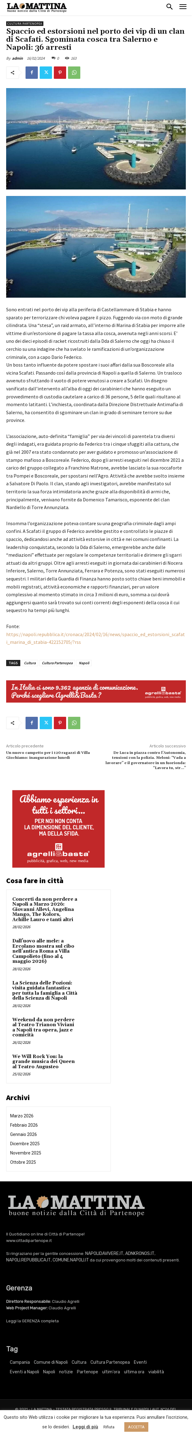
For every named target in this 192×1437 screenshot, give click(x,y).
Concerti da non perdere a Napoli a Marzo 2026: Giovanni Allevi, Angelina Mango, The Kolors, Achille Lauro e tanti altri (44, 909)
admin (17, 58)
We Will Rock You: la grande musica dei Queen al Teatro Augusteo (43, 1062)
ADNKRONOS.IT (139, 1253)
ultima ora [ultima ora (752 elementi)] (134, 1372)
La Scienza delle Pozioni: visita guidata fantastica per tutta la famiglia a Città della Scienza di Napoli (44, 990)
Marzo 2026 (22, 1115)
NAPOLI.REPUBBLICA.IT (28, 1260)
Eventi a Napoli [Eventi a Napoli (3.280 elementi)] (24, 1372)
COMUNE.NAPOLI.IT (71, 1260)
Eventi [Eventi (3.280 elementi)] (140, 1362)
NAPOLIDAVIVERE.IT (104, 1253)
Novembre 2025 (25, 1152)
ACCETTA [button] (136, 1427)
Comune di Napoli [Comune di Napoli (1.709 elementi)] (51, 1362)
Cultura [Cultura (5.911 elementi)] (79, 1362)
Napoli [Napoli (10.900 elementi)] (49, 1372)
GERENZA (31, 1321)
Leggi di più (85, 1427)
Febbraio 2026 (24, 1125)
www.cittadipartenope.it (29, 1240)
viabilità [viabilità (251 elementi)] (156, 1372)
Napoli (84, 663)
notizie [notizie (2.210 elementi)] (66, 1372)
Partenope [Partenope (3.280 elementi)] (87, 1372)
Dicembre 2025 (25, 1143)
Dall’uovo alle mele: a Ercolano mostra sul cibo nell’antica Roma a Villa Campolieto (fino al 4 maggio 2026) (43, 951)
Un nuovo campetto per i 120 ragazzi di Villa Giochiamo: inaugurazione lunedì (48, 755)
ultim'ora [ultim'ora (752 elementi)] (111, 1372)
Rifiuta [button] (108, 1427)
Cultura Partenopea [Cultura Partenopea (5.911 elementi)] (110, 1362)
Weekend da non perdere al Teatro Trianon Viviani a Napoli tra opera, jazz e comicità (43, 1027)
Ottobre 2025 (23, 1162)
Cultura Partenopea (24, 23)
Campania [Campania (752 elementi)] (20, 1362)
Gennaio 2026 (23, 1134)
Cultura (30, 663)
